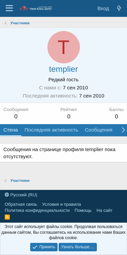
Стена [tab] (10, 130)
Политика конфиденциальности (37, 210)
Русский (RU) (21, 194)
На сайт (104, 210)
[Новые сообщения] (119, 8)
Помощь (83, 210)
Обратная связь (21, 204)
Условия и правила (61, 204)
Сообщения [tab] (98, 130)
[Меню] (9, 8)
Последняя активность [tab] (51, 130)
